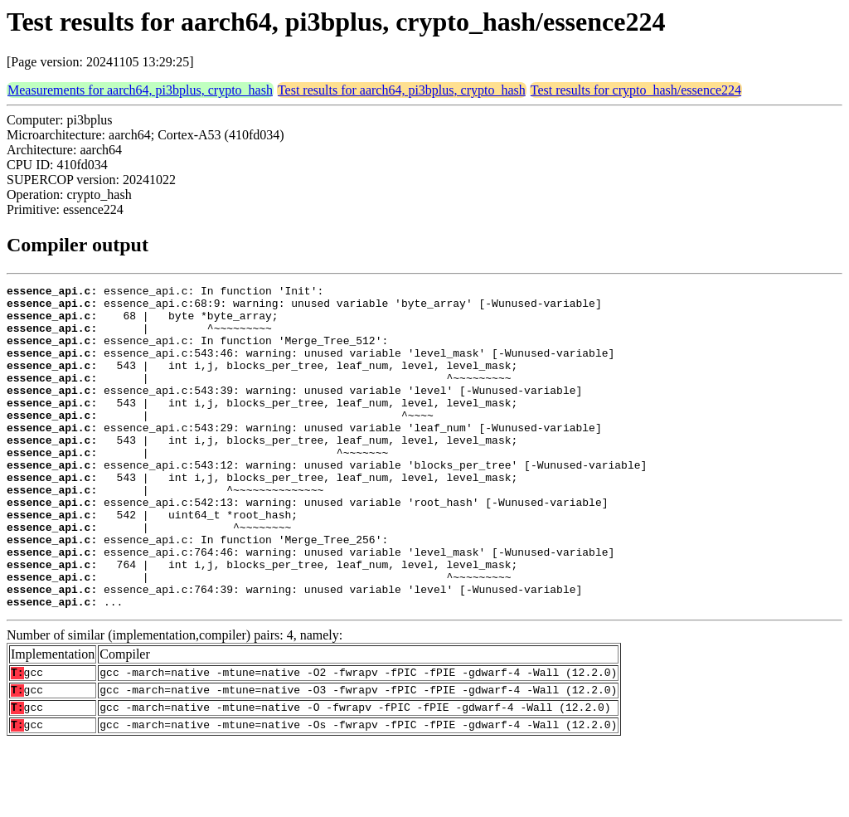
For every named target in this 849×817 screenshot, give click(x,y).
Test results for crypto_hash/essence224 (636, 90)
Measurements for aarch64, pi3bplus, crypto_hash (140, 90)
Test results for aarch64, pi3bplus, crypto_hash (402, 90)
